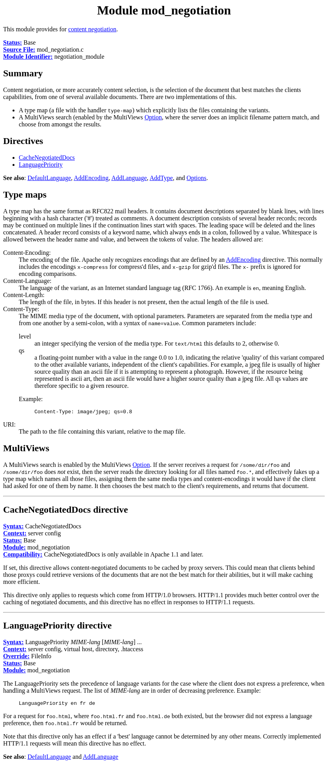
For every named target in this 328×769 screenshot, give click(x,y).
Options (197, 178)
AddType (161, 178)
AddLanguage (129, 178)
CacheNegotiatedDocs (47, 157)
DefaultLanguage (49, 178)
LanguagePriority (41, 164)
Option (153, 117)
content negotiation (92, 29)
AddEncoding (91, 178)
